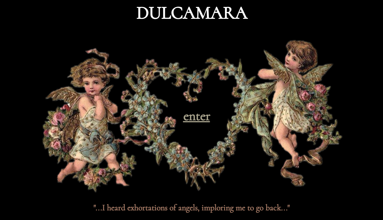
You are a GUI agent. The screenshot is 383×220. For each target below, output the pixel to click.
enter (196, 116)
